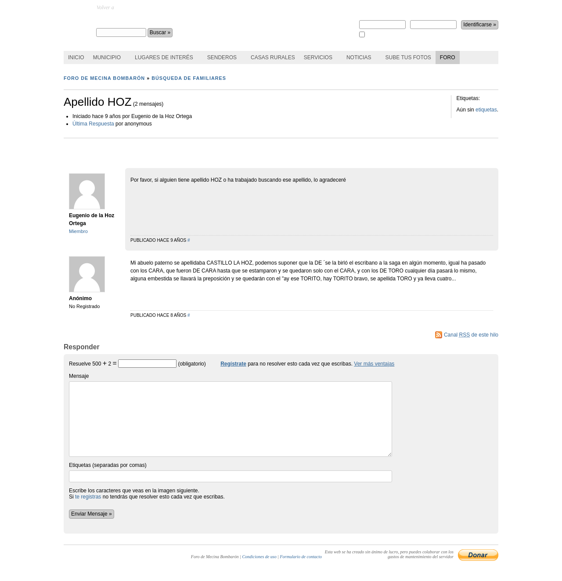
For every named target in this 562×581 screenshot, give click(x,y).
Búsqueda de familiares (188, 78)
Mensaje (230, 415)
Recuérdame (377, 35)
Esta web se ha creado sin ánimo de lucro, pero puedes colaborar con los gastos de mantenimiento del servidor (389, 554)
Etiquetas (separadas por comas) (230, 472)
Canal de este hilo (471, 335)
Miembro (78, 231)
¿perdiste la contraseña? (449, 7)
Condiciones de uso (259, 556)
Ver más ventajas (374, 364)
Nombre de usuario (382, 21)
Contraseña (433, 21)
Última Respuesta (93, 124)
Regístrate (371, 7)
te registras (88, 497)
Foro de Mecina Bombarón (141, 20)
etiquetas (486, 110)
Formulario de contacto (301, 556)
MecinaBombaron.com (139, 7)
